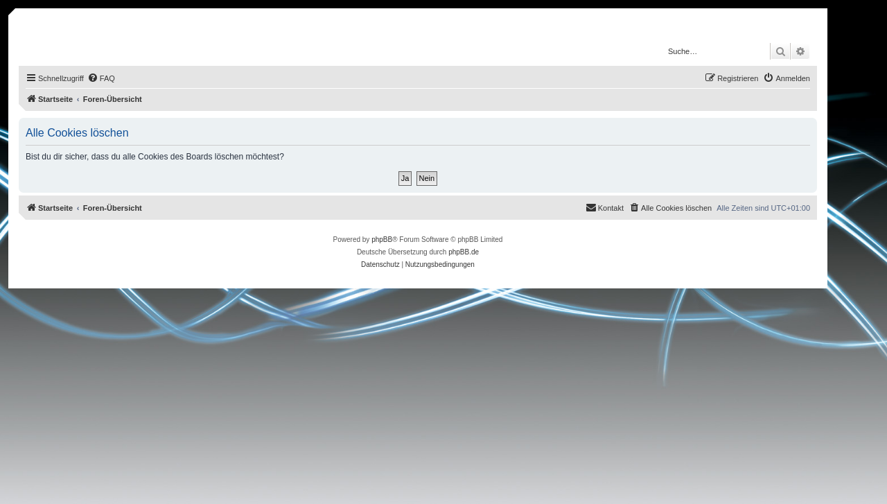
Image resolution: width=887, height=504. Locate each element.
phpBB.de (463, 252)
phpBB (381, 239)
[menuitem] (101, 78)
